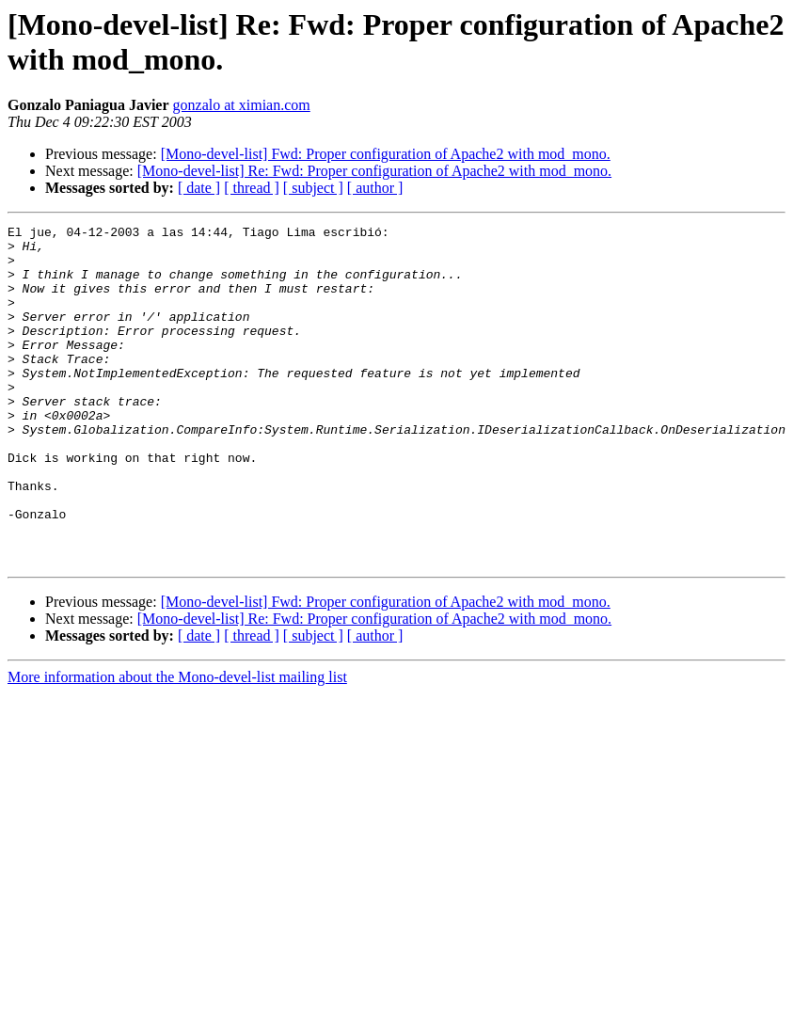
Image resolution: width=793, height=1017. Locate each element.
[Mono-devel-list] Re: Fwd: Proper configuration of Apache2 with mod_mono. (374, 171)
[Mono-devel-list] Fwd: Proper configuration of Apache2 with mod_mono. (386, 154)
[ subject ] (313, 188)
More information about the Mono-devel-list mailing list (177, 745)
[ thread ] (251, 188)
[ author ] (375, 188)
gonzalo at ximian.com (241, 105)
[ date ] (199, 188)
